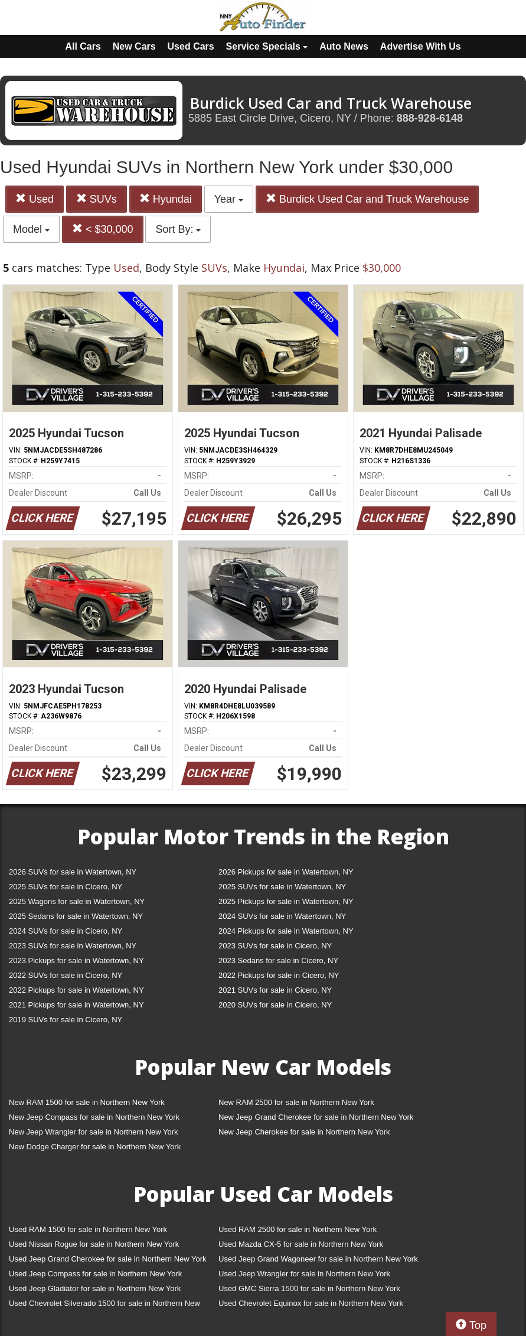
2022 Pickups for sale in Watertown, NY (76, 990)
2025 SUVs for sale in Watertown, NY (282, 886)
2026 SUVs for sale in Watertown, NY (72, 871)
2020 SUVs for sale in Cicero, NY (275, 1004)
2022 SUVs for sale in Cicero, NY (65, 975)
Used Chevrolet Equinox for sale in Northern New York (310, 1303)
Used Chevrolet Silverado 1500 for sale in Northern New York (104, 1305)
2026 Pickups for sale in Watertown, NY (286, 871)
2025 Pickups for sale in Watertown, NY (286, 901)
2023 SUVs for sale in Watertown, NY (72, 945)
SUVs (96, 199)
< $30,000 (102, 229)
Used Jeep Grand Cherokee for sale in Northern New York (108, 1258)
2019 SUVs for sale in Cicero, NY (65, 1019)
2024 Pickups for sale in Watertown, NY (286, 931)
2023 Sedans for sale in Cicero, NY (278, 960)
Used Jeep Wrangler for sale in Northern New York (304, 1273)
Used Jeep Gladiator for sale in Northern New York (95, 1288)
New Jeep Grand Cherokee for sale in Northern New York (315, 1117)
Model (31, 229)
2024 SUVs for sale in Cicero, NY (65, 931)
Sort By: (178, 229)
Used (34, 199)
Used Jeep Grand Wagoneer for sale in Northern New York (318, 1258)
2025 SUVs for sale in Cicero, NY (65, 886)
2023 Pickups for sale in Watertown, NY (76, 960)
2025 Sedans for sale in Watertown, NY (76, 916)
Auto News (343, 46)
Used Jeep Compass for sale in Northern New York (95, 1273)
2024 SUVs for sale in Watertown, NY (282, 916)
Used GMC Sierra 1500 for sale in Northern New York (309, 1288)
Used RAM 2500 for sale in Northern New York (297, 1229)
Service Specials (267, 46)
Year (228, 199)
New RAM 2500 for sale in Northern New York (296, 1102)
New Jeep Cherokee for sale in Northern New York (304, 1131)
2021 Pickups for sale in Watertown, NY (76, 1004)
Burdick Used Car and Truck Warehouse (367, 199)
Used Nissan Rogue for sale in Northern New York (94, 1244)
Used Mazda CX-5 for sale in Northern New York (300, 1244)
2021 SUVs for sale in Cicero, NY (275, 990)
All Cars (82, 46)
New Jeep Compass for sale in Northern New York (94, 1117)
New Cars (134, 46)
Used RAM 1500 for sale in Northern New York (88, 1229)
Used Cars (191, 46)
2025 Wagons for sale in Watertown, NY (77, 901)
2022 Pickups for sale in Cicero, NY (278, 975)
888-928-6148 (430, 118)
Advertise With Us (420, 46)
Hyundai (165, 199)
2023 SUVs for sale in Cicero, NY (275, 945)
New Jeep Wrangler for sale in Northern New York (93, 1131)
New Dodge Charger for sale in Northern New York (95, 1146)
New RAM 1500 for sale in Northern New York (87, 1102)
